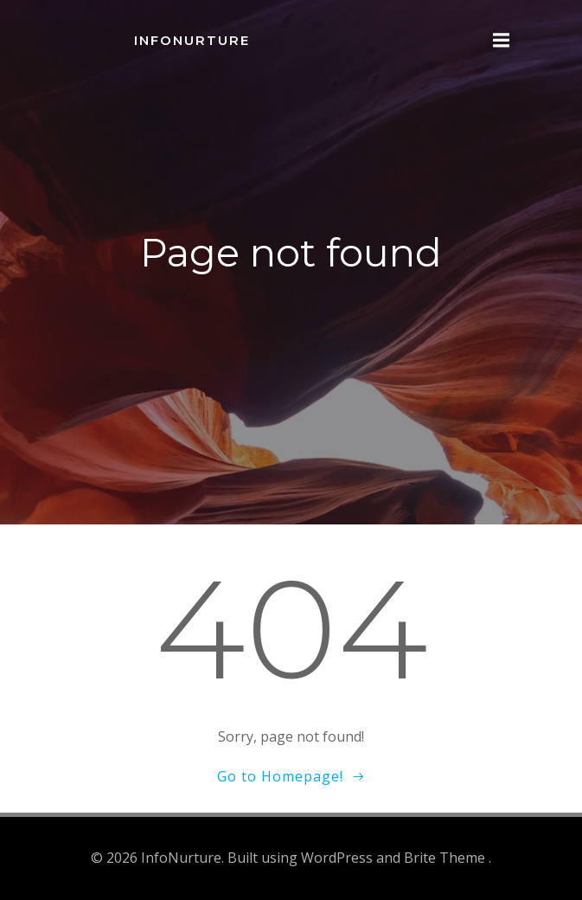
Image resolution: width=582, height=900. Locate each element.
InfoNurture (192, 40)
